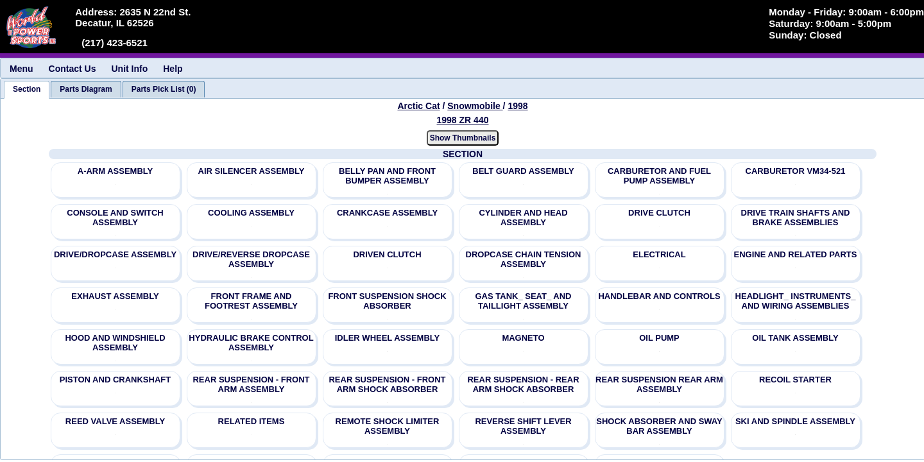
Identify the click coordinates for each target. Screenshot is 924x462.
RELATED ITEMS (251, 421)
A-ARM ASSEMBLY (115, 171)
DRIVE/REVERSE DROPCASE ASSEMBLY (251, 259)
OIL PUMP (659, 338)
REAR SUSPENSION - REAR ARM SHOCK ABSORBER (523, 384)
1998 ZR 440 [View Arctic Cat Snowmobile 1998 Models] (463, 120)
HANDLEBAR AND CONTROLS (659, 296)
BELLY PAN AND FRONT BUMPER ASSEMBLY (387, 175)
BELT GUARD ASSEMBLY (523, 171)
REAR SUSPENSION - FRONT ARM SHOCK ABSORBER (387, 384)
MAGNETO (523, 338)
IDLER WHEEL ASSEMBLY (387, 338)
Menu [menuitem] (21, 69)
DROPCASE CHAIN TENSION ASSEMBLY (523, 259)
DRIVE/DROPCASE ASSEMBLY (115, 254)
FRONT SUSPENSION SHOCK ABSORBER (387, 301)
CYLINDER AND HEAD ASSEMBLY (523, 217)
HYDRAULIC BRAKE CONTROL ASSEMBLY (251, 342)
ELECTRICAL (659, 254)
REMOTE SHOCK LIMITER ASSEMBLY (388, 426)
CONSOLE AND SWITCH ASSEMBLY (115, 217)
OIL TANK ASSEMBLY (795, 338)
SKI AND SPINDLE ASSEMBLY (795, 421)
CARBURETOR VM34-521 (796, 171)
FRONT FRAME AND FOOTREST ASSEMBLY (251, 301)
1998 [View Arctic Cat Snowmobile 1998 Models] (517, 106)
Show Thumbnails (463, 137)
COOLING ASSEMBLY (251, 213)
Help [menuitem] (172, 69)
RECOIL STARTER (795, 379)
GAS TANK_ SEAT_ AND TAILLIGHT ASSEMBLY (523, 301)
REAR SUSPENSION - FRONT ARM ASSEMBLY (251, 384)
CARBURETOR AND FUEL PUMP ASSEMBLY (659, 175)
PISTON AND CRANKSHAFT (115, 379)
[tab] (26, 90)
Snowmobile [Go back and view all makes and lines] (474, 106)
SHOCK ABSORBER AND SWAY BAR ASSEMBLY (659, 426)
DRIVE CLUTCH (659, 213)
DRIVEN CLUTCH (387, 254)
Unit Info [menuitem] (129, 69)
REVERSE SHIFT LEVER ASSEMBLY (523, 426)
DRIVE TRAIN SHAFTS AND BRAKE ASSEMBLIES (795, 217)
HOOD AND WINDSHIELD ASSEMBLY (115, 342)
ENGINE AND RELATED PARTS (795, 254)
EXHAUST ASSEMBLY (114, 296)
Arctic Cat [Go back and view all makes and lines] (418, 106)
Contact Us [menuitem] (72, 69)
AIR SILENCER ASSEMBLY (251, 171)
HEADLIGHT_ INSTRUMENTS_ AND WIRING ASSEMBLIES (795, 301)
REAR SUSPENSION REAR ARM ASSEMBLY (659, 384)
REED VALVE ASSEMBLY (115, 421)
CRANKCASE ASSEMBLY (387, 213)
